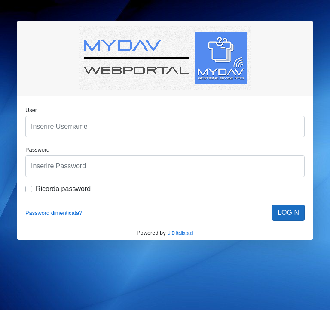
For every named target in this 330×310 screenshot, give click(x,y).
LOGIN (288, 212)
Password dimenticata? (53, 213)
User (31, 110)
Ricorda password (63, 188)
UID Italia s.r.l (180, 233)
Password (37, 149)
